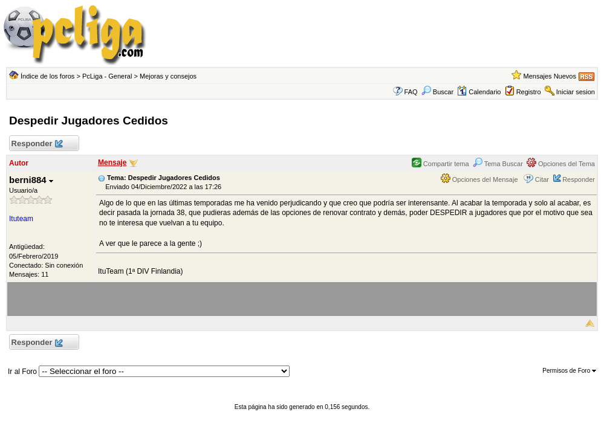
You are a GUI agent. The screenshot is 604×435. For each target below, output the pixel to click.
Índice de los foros (47, 76)
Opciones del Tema (561, 163)
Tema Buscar (498, 163)
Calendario (479, 91)
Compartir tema (440, 163)
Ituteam (21, 218)
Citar (542, 179)
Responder (36, 144)
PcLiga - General (107, 76)
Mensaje (112, 162)
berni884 (31, 180)
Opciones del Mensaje (479, 179)
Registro (528, 91)
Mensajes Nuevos (550, 76)
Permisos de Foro (569, 370)
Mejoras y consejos (168, 76)
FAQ (411, 91)
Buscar (437, 91)
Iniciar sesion (575, 91)
